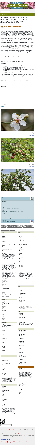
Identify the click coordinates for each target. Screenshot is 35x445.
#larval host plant (3, 227)
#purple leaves (30, 225)
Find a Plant (7, 10)
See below (2, 27)
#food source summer (15, 227)
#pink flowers (26, 225)
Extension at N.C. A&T (4, 442)
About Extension (3, 441)
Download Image (31, 135)
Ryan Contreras (9, 80)
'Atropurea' (17, 198)
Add (2, 106)
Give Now (24, 10)
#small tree (6, 225)
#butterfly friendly (25, 227)
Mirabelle (25, 19)
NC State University (4, 429)
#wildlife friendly (7, 230)
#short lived (2, 230)
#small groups (12, 230)
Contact (28, 10)
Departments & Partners (14, 441)
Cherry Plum (18, 19)
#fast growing (19, 226)
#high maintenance (8, 226)
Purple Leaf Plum (13, 21)
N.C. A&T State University (13, 429)
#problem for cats (30, 227)
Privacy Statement (21, 433)
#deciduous (3, 225)
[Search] (5, 12)
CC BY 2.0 (32, 134)
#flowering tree (14, 226)
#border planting (24, 226)
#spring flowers (3, 226)
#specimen (21, 225)
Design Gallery (14, 10)
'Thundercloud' (17, 221)
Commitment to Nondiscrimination (9, 433)
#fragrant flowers (11, 225)
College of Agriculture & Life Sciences (25, 441)
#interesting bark (17, 225)
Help (19, 10)
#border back (20, 227)
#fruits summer (9, 227)
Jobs (8, 441)
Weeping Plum (23, 21)
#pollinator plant (29, 226)
